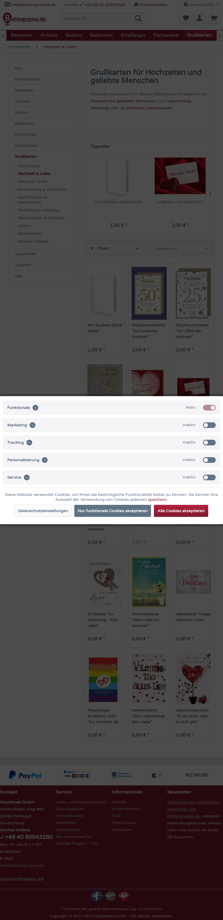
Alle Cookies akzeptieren (180, 510)
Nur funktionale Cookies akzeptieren (113, 510)
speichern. (158, 499)
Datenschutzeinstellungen (43, 510)
